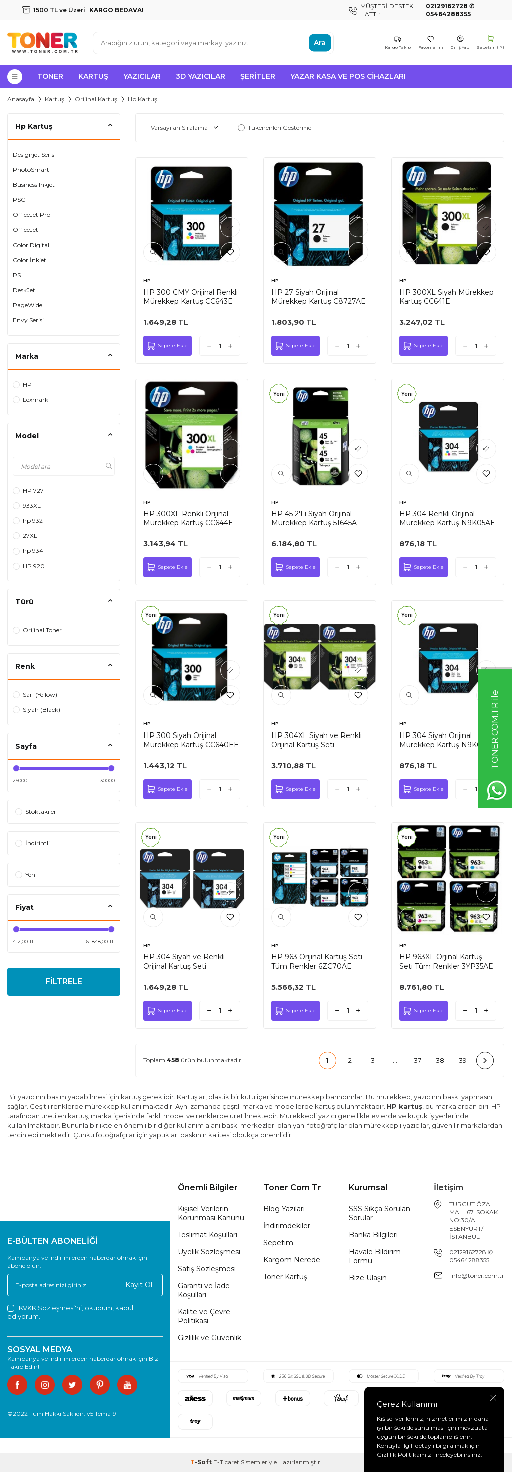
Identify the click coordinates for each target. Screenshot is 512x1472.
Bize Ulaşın (368, 1277)
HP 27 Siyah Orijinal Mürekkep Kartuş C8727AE (319, 297)
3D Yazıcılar (201, 76)
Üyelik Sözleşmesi (209, 1251)
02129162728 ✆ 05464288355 (471, 1256)
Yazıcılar (142, 76)
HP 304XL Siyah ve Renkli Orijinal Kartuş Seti (317, 740)
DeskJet (24, 290)
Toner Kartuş (286, 1276)
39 (463, 1060)
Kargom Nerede (292, 1259)
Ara (320, 42)
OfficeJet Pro (31, 214)
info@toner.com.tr (477, 1275)
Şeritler (258, 76)
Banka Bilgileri (373, 1234)
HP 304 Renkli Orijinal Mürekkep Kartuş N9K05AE (448, 518)
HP (22, 384)
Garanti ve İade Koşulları (204, 1290)
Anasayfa (21, 99)
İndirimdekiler (287, 1225)
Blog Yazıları (284, 1208)
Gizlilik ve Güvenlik (210, 1337)
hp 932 (28, 520)
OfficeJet (25, 229)
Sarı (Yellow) (35, 694)
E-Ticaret (227, 1462)
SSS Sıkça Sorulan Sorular (379, 1213)
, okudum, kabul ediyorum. (71, 1312)
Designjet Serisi (34, 154)
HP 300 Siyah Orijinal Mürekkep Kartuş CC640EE (191, 740)
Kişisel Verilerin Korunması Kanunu (211, 1213)
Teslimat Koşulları (208, 1234)
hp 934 (28, 550)
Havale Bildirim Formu (375, 1256)
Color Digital (31, 245)
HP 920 (29, 566)
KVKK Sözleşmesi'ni (50, 1308)
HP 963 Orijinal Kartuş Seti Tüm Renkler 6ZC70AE (317, 961)
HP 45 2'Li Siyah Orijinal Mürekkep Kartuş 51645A (314, 518)
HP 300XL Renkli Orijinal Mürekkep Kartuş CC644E (189, 518)
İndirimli (33, 843)
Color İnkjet (29, 260)
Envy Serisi (28, 320)
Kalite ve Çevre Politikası (204, 1316)
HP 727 (28, 490)
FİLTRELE (64, 982)
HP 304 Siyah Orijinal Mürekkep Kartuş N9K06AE (448, 740)
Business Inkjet (34, 184)
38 (440, 1060)
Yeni (26, 874)
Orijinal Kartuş (96, 99)
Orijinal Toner (37, 630)
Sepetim (279, 1242)
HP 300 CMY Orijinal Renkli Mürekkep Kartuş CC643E (191, 297)
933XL (27, 505)
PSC (19, 199)
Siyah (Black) (36, 709)
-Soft (202, 1462)
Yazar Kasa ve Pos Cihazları (348, 76)
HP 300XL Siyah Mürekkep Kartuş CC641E (447, 297)
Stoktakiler (36, 811)
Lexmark (30, 399)
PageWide (27, 305)
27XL (25, 535)
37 (418, 1060)
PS (17, 275)
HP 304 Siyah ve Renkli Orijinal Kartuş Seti (184, 961)
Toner (51, 76)
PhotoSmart (31, 169)
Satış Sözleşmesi (207, 1268)
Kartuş (93, 76)
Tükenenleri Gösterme (275, 127)
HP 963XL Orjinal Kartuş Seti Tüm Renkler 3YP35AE (447, 961)
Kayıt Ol (139, 1284)
